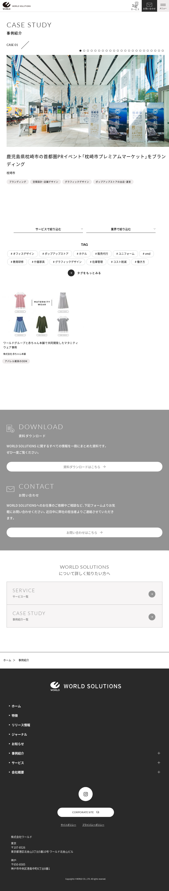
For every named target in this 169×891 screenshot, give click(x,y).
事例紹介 (23, 660)
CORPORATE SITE (85, 812)
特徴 (15, 715)
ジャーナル (19, 734)
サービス (135, 9)
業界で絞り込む (133, 229)
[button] (80, 51)
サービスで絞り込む (59, 229)
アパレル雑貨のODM (16, 361)
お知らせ (18, 743)
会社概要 (86, 772)
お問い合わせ (149, 8)
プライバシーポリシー (93, 824)
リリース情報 (21, 725)
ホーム (7, 660)
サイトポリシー (68, 824)
